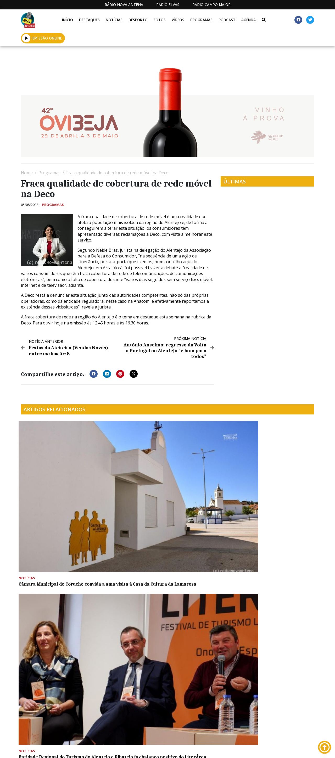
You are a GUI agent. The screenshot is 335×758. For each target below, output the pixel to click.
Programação (186, 748)
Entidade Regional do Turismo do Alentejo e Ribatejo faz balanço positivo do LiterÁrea (128, 480)
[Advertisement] (167, 692)
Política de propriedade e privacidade (267, 748)
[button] (26, 38)
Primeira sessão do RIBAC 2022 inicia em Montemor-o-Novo (129, 552)
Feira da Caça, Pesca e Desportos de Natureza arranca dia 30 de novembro (51, 554)
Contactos (220, 748)
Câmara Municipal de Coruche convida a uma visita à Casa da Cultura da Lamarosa (53, 480)
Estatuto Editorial (133, 748)
